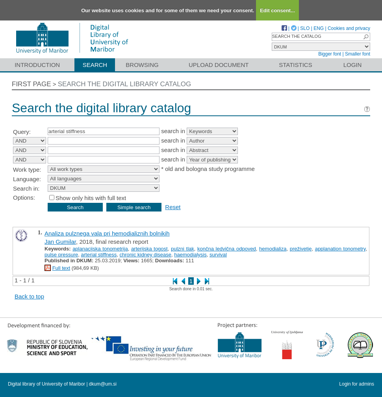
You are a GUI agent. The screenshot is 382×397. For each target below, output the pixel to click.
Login (352, 64)
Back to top (29, 296)
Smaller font (357, 54)
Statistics (295, 64)
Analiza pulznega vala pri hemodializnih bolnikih (107, 233)
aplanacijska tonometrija (100, 249)
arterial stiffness (99, 255)
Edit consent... (277, 10)
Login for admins (356, 384)
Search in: (26, 188)
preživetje (301, 249)
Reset (172, 207)
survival (218, 255)
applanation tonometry (340, 249)
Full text (61, 268)
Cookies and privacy (349, 28)
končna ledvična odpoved (226, 249)
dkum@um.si (103, 384)
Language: (27, 179)
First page (31, 84)
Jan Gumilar (60, 241)
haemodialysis (190, 255)
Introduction (37, 64)
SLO (305, 28)
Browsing (142, 64)
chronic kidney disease (146, 255)
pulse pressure (61, 255)
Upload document (219, 64)
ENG (318, 28)
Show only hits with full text (91, 198)
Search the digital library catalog (124, 84)
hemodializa (272, 249)
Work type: (27, 169)
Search (95, 64)
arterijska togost (149, 249)
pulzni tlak (182, 249)
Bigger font (329, 54)
